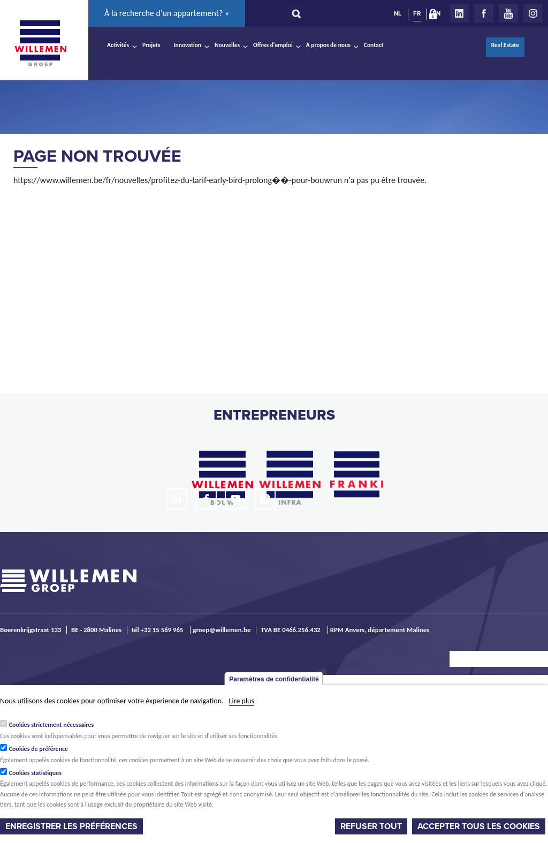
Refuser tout (371, 826)
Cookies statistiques (35, 773)
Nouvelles (227, 45)
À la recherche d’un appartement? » (166, 13)
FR (417, 13)
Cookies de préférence (38, 749)
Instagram (533, 13)
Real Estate (505, 45)
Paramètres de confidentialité (273, 679)
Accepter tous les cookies (478, 826)
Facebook (483, 13)
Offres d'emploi (273, 45)
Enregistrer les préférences (71, 826)
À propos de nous (328, 45)
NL (397, 13)
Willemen (40, 43)
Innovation (188, 45)
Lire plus (241, 700)
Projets (151, 45)
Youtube (508, 13)
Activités (118, 45)
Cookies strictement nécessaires (51, 724)
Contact (374, 45)
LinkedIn (459, 13)
